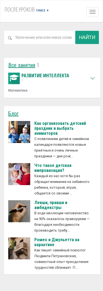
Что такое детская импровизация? (52, 168)
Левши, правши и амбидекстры (50, 205)
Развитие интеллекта (38, 78)
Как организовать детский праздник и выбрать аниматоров (60, 128)
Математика (17, 90)
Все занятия (21, 65)
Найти (87, 37)
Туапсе (42, 10)
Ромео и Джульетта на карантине (56, 242)
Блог (13, 113)
